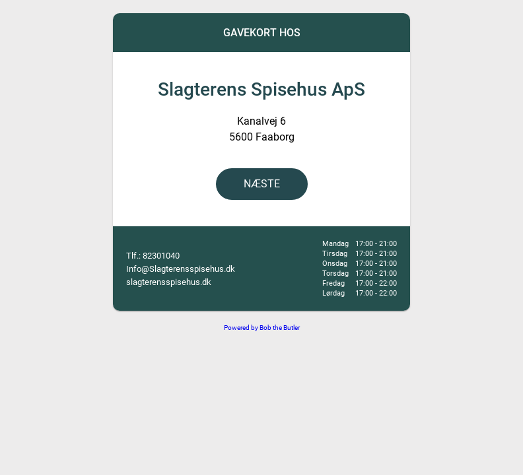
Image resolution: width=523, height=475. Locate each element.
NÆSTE (262, 183)
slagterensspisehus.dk (168, 282)
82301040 (161, 256)
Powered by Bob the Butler (262, 327)
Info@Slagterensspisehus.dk (180, 269)
